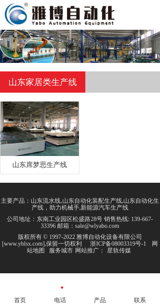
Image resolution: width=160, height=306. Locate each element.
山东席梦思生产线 (39, 164)
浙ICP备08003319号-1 (118, 244)
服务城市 (61, 250)
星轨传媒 (119, 250)
